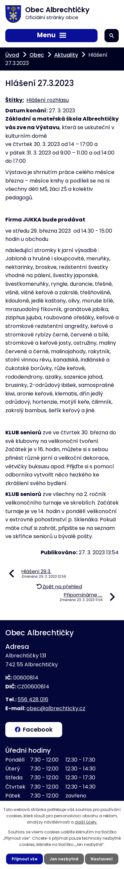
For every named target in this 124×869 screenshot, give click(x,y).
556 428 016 (33, 699)
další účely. (86, 822)
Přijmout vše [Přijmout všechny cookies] (24, 859)
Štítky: (14, 100)
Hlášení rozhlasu (47, 100)
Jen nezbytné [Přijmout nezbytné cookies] (64, 859)
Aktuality (66, 55)
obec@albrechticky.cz (55, 708)
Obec (36, 55)
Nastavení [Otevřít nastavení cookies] (102, 859)
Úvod (12, 55)
